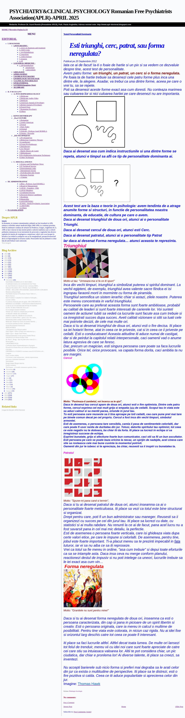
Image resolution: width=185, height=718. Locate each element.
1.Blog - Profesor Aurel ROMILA (32, 184)
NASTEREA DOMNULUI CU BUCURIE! (19, 282)
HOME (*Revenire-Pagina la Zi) (15, 30)
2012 (6, 277)
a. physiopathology (26, 65)
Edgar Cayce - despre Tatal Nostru (16, 333)
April (8, 384)
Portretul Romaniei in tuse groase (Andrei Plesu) (20, 335)
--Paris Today (24, 127)
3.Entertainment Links (27, 168)
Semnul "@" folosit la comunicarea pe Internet (20, 311)
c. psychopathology (26, 52)
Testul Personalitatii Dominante (77, 34)
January (9, 391)
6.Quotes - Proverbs (26, 133)
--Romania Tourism (26, 175)
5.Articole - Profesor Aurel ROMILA (33, 131)
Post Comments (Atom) (82, 712)
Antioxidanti (9, 361)
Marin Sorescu (10, 296)
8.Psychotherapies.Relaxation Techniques (34, 155)
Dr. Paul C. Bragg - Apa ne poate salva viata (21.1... (21, 339)
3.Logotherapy (24, 142)
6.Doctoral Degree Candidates (30, 195)
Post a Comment (68, 702)
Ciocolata (9, 349)
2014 (6, 273)
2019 (6, 262)
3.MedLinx (23, 101)
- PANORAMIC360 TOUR (29, 173)
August (8, 376)
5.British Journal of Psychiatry (30, 105)
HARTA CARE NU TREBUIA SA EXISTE (19, 315)
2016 (6, 269)
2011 (6, 393)
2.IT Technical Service (27, 166)
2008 (6, 399)
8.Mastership (24, 199)
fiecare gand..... (10, 341)
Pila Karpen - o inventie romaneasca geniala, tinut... (21, 367)
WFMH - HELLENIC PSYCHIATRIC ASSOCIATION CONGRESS (27, 290)
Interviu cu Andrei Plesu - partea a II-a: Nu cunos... (21, 317)
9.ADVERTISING (26, 201)
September (9, 373)
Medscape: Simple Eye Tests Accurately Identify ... (21, 321)
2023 (6, 254)
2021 (6, 258)
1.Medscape (23, 96)
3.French (22, 125)
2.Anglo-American (26, 122)
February (9, 389)
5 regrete (8, 353)
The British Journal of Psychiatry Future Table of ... (21, 294)
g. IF (21, 61)
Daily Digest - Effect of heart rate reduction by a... (21, 331)
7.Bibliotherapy (25, 153)
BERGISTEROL (11, 327)
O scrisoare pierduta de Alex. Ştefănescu (18, 323)
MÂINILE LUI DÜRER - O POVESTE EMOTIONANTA (23, 303)
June (8, 380)
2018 (6, 264)
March (8, 386)
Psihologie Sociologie (75, 691)
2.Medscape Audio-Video (28, 98)
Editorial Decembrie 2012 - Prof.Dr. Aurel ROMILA (22, 288)
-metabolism (30, 68)
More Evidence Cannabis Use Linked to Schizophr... (21, 298)
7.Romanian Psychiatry (28, 109)
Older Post (179, 707)
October (9, 371)
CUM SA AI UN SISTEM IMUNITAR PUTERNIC (21, 306)
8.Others (22, 111)
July (7, 378)
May (8, 382)
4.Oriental (23, 129)
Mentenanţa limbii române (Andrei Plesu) (18, 319)
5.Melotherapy (24, 147)
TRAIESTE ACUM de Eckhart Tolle (17, 337)
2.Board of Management (28, 186)
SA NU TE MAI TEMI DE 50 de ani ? (17, 307)
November (9, 369)
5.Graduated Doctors (27, 193)
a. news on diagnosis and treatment (32, 48)
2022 (6, 256)
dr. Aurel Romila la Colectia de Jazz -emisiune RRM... (22, 286)
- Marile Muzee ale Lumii (29, 151)
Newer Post (67, 707)
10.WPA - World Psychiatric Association (34, 204)
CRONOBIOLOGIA (12, 343)
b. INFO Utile (24, 50)
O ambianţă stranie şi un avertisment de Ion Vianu (21, 284)
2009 (6, 397)
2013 (6, 275)
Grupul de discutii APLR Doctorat (13, 410)
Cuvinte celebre (10, 300)
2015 (6, 271)
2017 (6, 267)
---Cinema (23, 177)
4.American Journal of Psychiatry (31, 103)
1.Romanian (23, 120)
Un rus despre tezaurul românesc (16, 309)
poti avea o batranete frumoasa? (15, 359)
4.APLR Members (26, 190)
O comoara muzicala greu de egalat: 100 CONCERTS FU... (24, 301)
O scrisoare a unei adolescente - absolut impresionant (22, 357)
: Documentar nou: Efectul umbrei (16, 329)
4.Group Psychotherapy (28, 144)
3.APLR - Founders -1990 (29, 188)
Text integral (6, 243)
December (9, 280)
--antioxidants (30, 70)
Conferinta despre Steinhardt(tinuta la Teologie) (20, 345)
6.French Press (24, 107)
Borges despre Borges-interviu (15, 363)
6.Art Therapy (24, 149)
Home (123, 707)
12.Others (23, 208)
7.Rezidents (23, 197)
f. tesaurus (23, 59)
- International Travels (27, 171)
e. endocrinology (25, 57)
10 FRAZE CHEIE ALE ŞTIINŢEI (16, 313)
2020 (6, 260)
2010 (6, 395)
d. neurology (24, 54)
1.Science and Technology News (31, 164)
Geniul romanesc (11, 365)
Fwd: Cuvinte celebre (12, 355)
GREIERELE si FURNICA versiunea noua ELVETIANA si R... (25, 351)
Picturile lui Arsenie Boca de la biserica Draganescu (21, 347)
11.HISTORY (24, 206)
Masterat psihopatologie (13, 292)
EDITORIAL (9, 39)
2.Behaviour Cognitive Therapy (31, 140)
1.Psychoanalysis (25, 138)
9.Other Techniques (26, 157)
